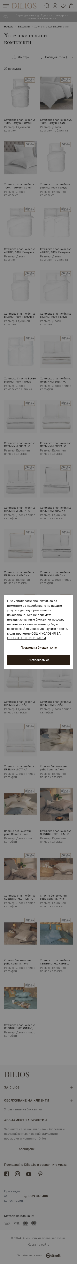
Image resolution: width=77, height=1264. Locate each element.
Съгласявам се (38, 660)
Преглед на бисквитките (39, 647)
